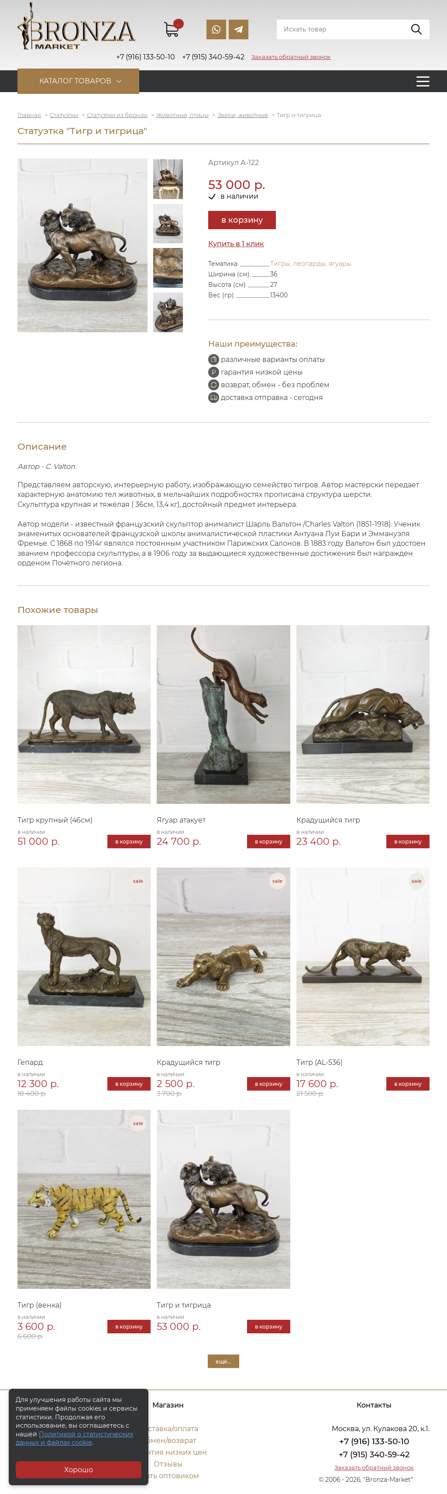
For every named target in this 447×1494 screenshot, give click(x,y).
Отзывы (168, 1464)
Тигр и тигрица (184, 1305)
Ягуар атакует (181, 820)
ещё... (223, 1361)
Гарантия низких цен (168, 1452)
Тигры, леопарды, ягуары (310, 264)
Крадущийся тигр (328, 820)
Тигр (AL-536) (319, 1062)
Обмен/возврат (168, 1440)
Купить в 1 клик (236, 244)
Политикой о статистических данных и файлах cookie (74, 1438)
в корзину (242, 220)
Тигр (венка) (39, 1305)
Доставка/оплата (168, 1429)
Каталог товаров (75, 81)
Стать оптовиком (168, 1476)
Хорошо (78, 1470)
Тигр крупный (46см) (55, 820)
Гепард (30, 1062)
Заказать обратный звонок (291, 56)
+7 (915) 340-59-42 (374, 1455)
